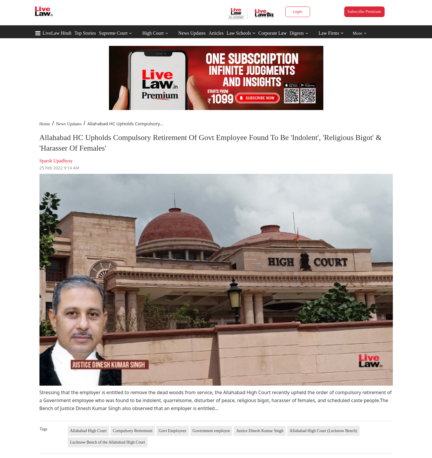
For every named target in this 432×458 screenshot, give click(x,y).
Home (44, 123)
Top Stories (85, 33)
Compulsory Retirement (133, 431)
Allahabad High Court (88, 431)
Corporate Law (272, 33)
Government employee (211, 431)
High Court (152, 33)
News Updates (192, 33)
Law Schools (240, 33)
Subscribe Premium (364, 11)
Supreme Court (113, 33)
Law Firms (331, 33)
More (360, 33)
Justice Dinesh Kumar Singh (259, 431)
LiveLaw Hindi (57, 33)
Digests (297, 33)
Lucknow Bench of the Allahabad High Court (107, 442)
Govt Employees (172, 431)
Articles (216, 33)
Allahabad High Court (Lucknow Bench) (323, 431)
